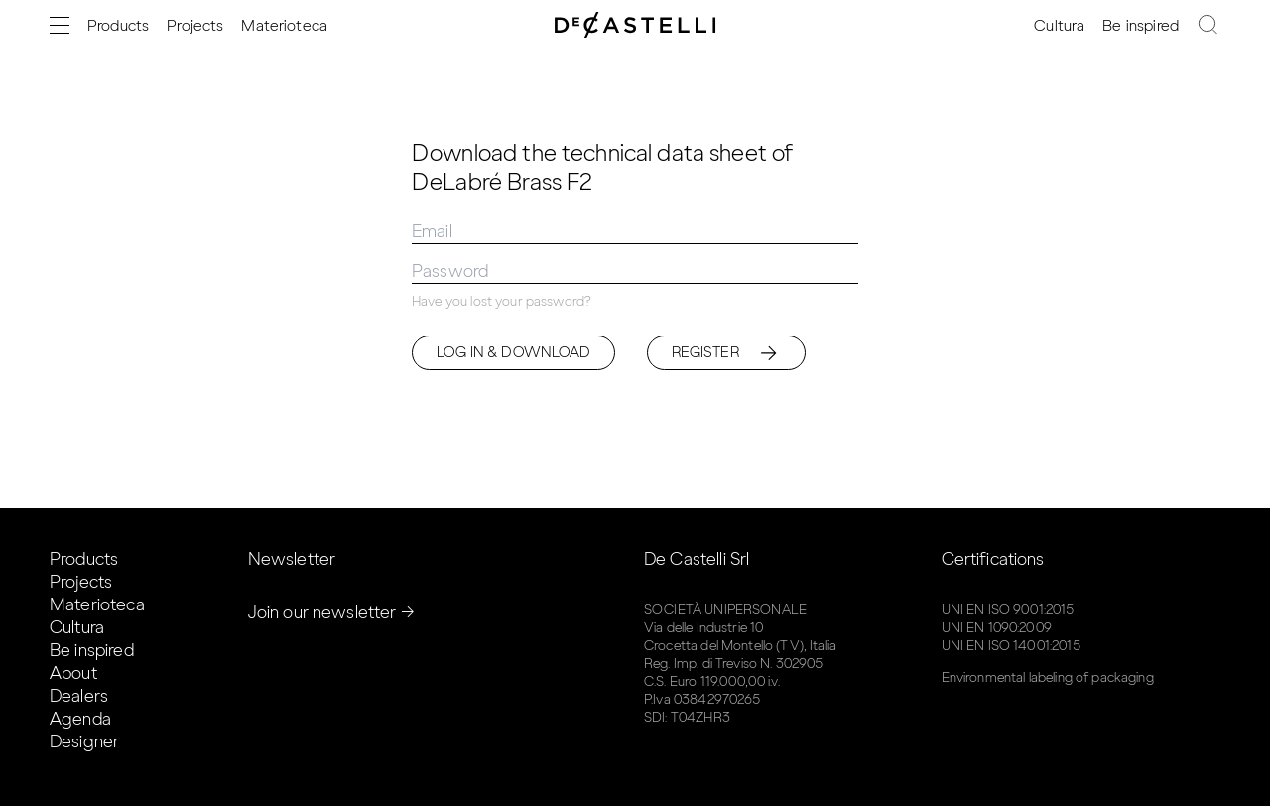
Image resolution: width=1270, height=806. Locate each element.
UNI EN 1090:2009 (997, 627)
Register (726, 353)
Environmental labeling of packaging (1048, 677)
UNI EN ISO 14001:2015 (1011, 645)
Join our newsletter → (331, 612)
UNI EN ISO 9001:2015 (1008, 610)
